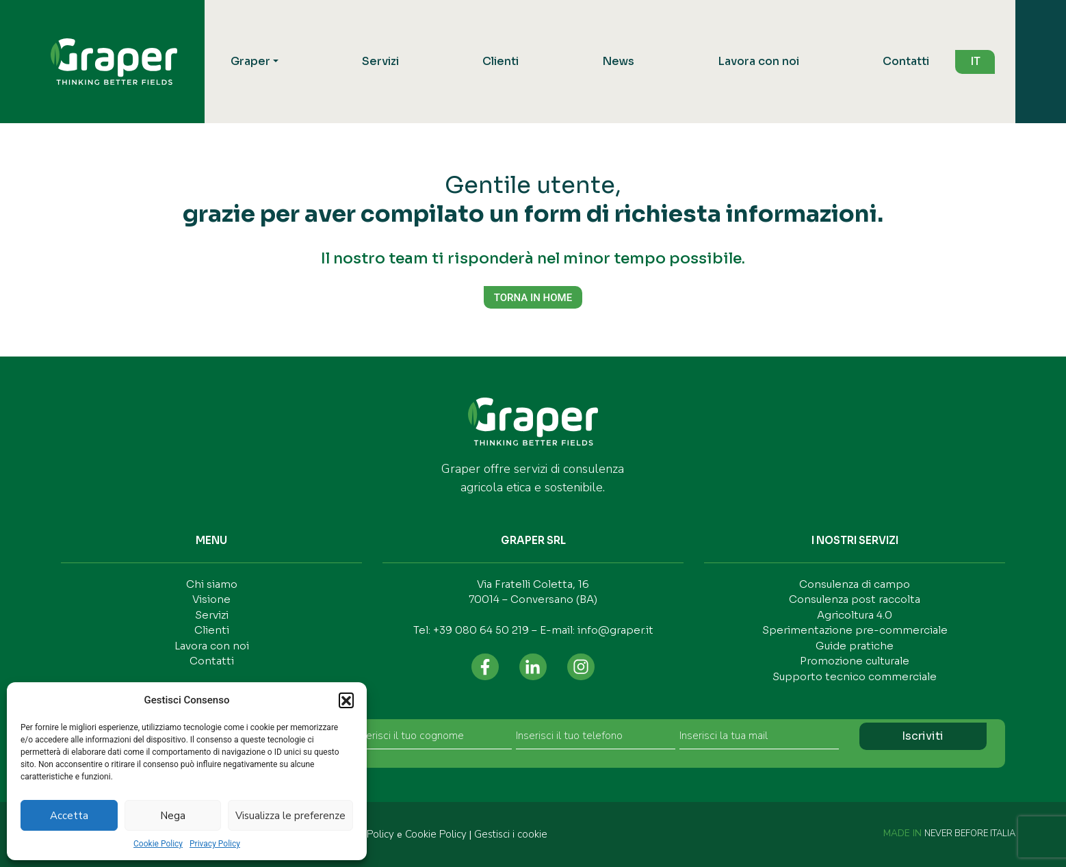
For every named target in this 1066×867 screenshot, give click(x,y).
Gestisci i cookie (510, 834)
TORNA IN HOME (533, 298)
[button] (346, 700)
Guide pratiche (855, 645)
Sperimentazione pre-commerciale (855, 629)
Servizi (380, 61)
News (618, 61)
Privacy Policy (215, 844)
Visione (211, 599)
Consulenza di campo (854, 584)
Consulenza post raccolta (854, 599)
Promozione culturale (854, 660)
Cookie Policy (158, 844)
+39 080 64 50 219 (481, 629)
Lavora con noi (758, 61)
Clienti (500, 61)
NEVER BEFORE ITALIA (969, 833)
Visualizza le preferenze (290, 816)
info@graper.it (615, 629)
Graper (250, 61)
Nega (172, 816)
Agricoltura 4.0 (854, 614)
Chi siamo (211, 584)
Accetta (69, 816)
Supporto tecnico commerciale (854, 676)
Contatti (906, 61)
